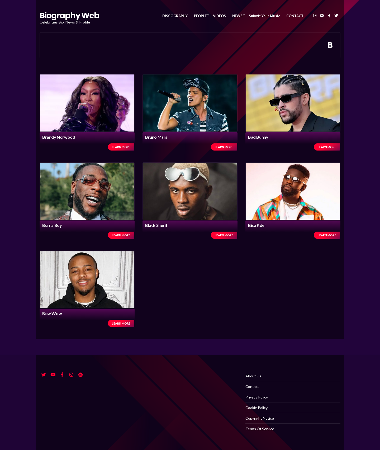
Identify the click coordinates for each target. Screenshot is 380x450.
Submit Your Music (264, 16)
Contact (252, 386)
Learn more (121, 147)
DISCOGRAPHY (175, 16)
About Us (253, 376)
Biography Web (69, 15)
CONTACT (294, 16)
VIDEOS (219, 16)
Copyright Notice (259, 418)
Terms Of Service (259, 428)
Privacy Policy (256, 397)
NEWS (237, 16)
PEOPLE (200, 16)
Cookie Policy (256, 407)
